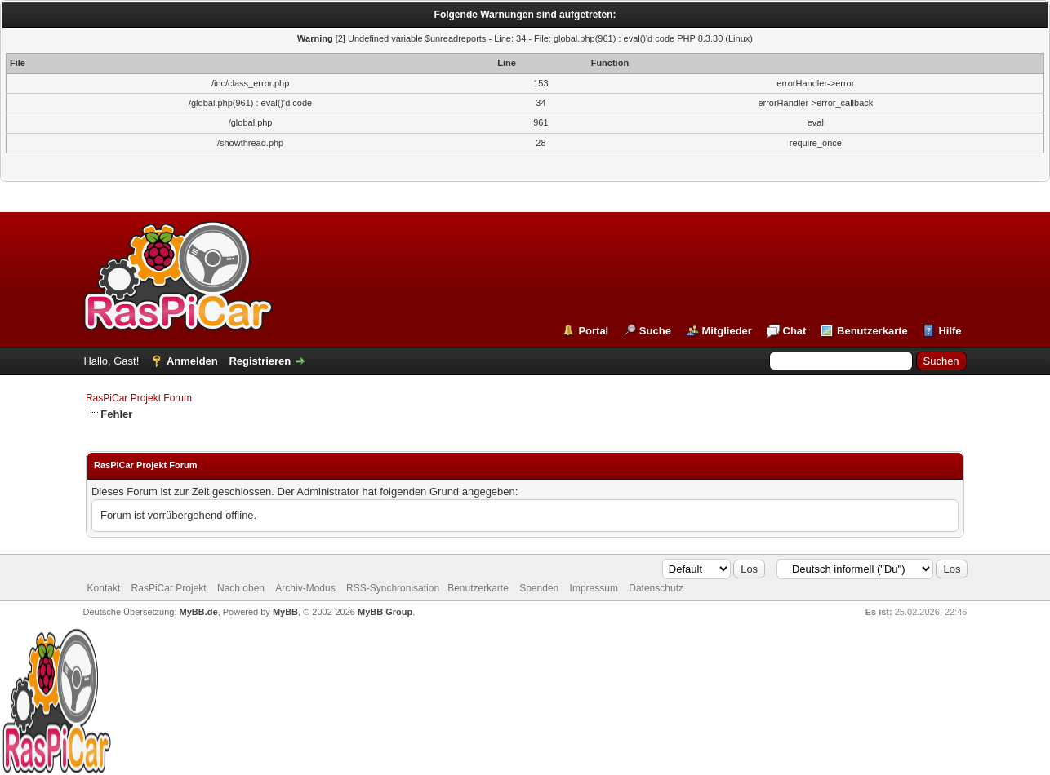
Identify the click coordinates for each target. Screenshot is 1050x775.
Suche (655, 331)
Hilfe (949, 331)
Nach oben (241, 588)
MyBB (285, 612)
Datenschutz (656, 588)
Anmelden (192, 361)
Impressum (594, 588)
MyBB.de (199, 612)
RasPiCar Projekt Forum (139, 398)
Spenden (538, 588)
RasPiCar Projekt (170, 588)
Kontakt (104, 588)
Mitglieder (727, 331)
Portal (593, 331)
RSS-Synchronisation (392, 588)
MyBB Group (385, 612)
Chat (795, 331)
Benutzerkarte (872, 331)
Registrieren (260, 361)
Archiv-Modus (305, 588)
